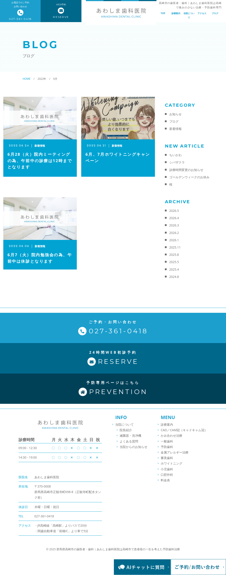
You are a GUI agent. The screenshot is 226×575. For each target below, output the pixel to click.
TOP (163, 13)
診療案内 (175, 13)
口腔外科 (167, 478)
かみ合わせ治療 (171, 439)
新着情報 (175, 129)
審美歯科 (167, 461)
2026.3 (174, 225)
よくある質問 (129, 445)
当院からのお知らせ (133, 450)
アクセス (202, 13)
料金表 (165, 484)
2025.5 (174, 262)
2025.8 (174, 254)
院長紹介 (126, 433)
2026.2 (174, 233)
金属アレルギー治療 (174, 456)
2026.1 (174, 240)
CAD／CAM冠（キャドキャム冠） (184, 433)
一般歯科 (167, 445)
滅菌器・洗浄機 (130, 439)
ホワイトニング (171, 467)
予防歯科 (167, 450)
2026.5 (174, 211)
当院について (188, 15)
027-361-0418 (44, 519)
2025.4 (174, 269)
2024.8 (174, 277)
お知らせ (175, 114)
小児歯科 (167, 473)
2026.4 (174, 218)
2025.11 (175, 247)
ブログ (215, 13)
